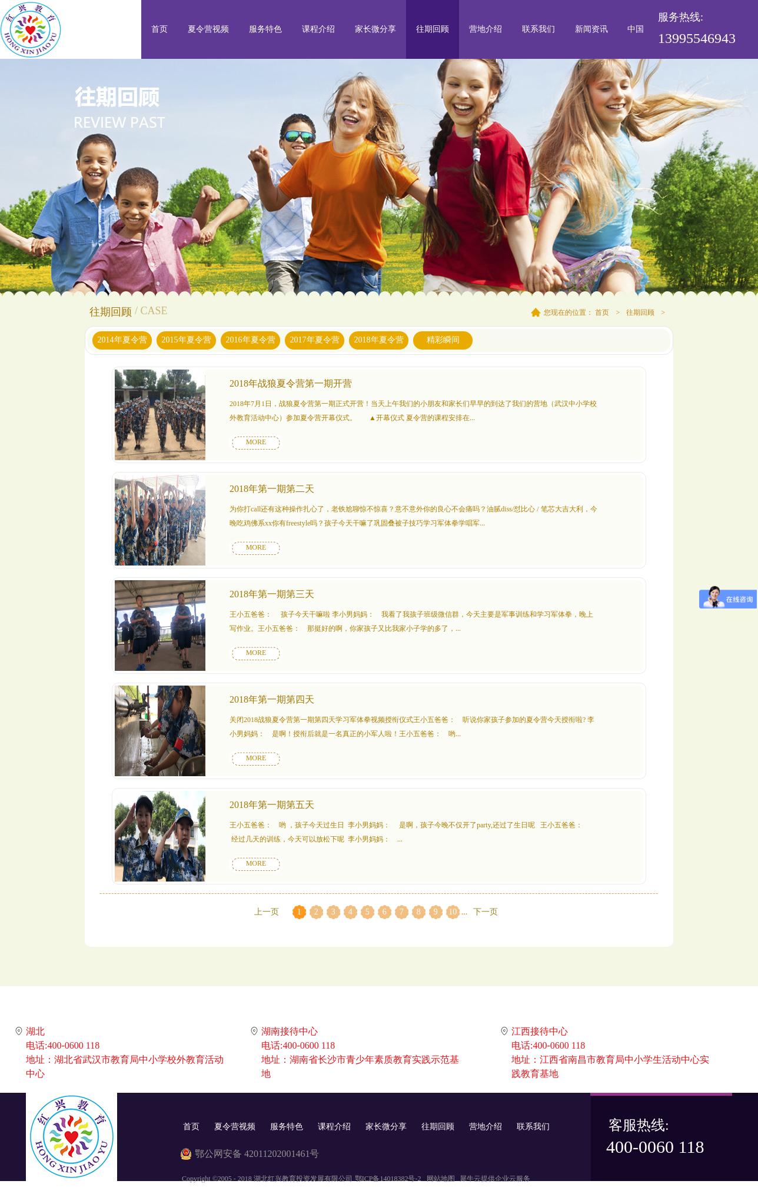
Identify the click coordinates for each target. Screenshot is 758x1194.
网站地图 (439, 1179)
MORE (256, 442)
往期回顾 (640, 312)
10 (452, 911)
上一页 (266, 911)
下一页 (485, 911)
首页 (159, 29)
